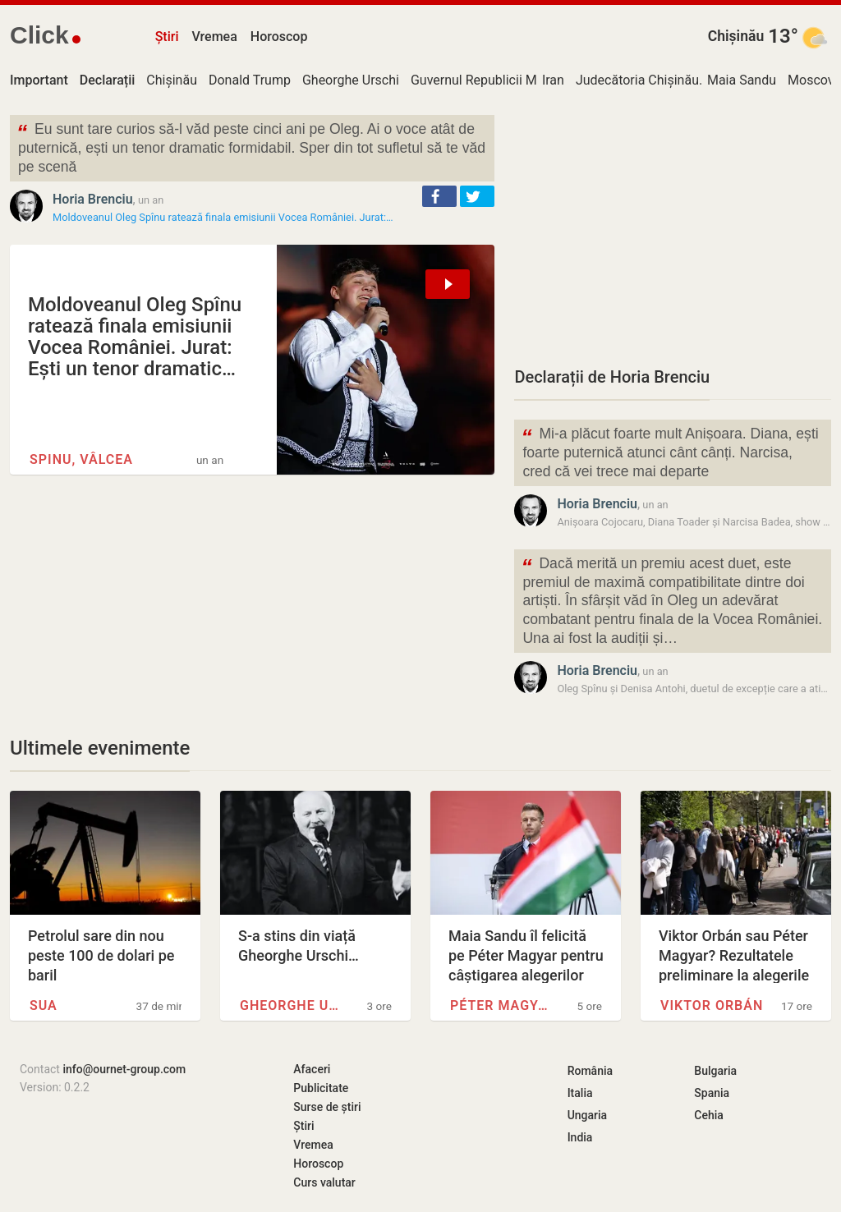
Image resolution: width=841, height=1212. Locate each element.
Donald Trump (250, 80)
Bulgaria (715, 1070)
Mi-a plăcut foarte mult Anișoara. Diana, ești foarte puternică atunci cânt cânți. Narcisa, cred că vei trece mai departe (669, 451)
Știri (167, 36)
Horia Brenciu (93, 199)
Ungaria (588, 1115)
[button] (439, 196)
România (590, 1070)
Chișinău (736, 36)
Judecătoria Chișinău (637, 80)
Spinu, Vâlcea (81, 459)
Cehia (709, 1115)
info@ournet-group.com (124, 1069)
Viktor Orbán (711, 1005)
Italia (580, 1093)
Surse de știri (327, 1106)
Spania (711, 1093)
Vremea (214, 36)
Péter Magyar (503, 1005)
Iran (553, 80)
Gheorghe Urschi (350, 80)
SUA (43, 1005)
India (580, 1137)
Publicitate (320, 1088)
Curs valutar (324, 1182)
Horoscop (279, 36)
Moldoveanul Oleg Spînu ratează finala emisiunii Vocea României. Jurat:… (223, 217)
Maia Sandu (741, 80)
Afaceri (311, 1069)
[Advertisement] (672, 230)
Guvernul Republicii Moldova (493, 80)
